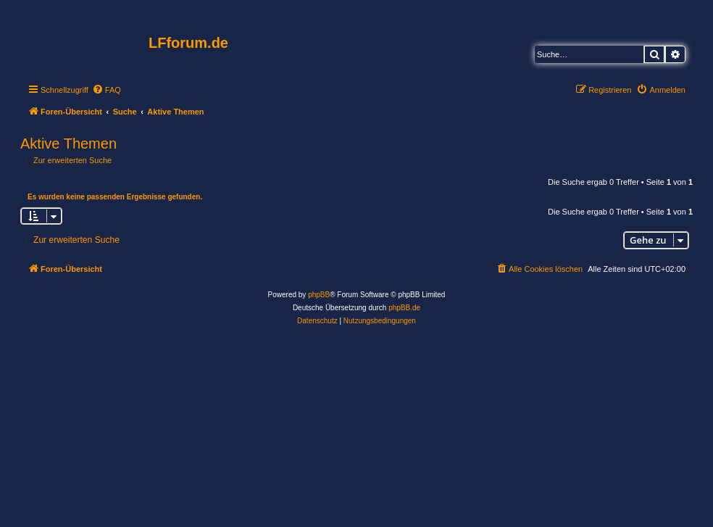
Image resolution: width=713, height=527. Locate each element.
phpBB (319, 295)
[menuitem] (106, 90)
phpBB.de (404, 308)
